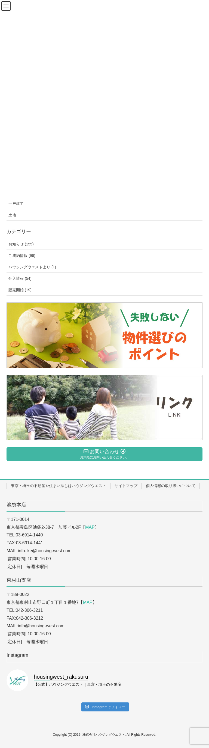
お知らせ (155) (21, 244)
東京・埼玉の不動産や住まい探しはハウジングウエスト (58, 485)
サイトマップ (126, 485)
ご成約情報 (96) (21, 255)
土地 (12, 215)
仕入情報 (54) (20, 278)
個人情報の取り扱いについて (170, 485)
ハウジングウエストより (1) (32, 267)
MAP (90, 527)
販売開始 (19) (20, 290)
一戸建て (16, 203)
